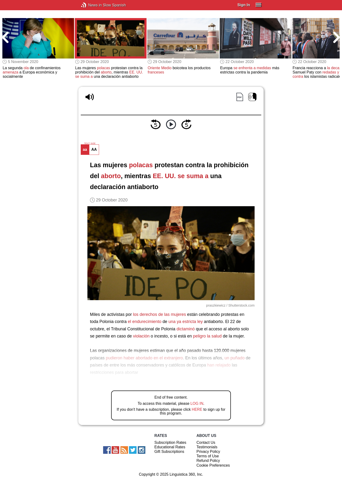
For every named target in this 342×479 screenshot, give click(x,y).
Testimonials (206, 447)
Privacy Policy (208, 452)
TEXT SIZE (89, 143)
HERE (197, 409)
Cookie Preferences (213, 465)
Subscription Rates (170, 442)
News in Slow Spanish (90, 5)
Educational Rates (169, 447)
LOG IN (196, 403)
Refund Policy (208, 461)
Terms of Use (207, 456)
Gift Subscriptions (169, 452)
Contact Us (205, 442)
